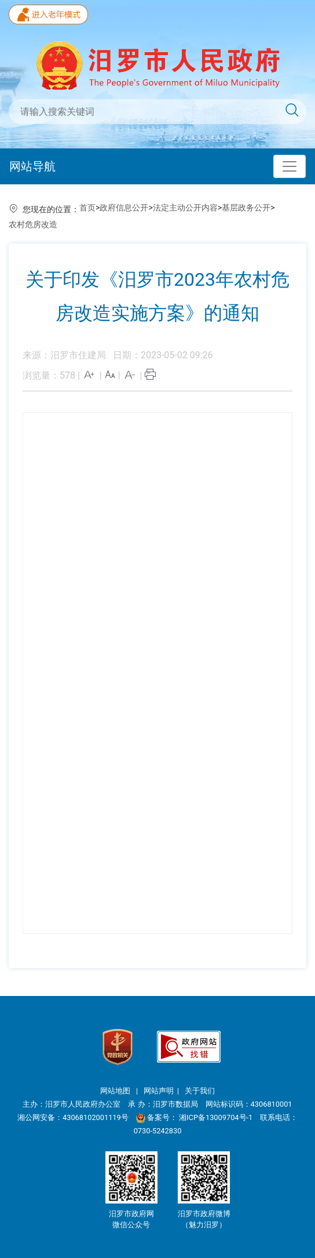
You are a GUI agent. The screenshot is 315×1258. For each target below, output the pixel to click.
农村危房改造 (33, 224)
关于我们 (200, 1090)
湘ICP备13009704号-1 (216, 1117)
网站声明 (159, 1090)
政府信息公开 (124, 207)
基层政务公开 (246, 207)
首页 (87, 207)
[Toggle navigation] (289, 166)
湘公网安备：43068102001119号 (73, 1117)
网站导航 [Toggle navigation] (32, 166)
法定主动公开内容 (185, 207)
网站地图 (116, 1090)
